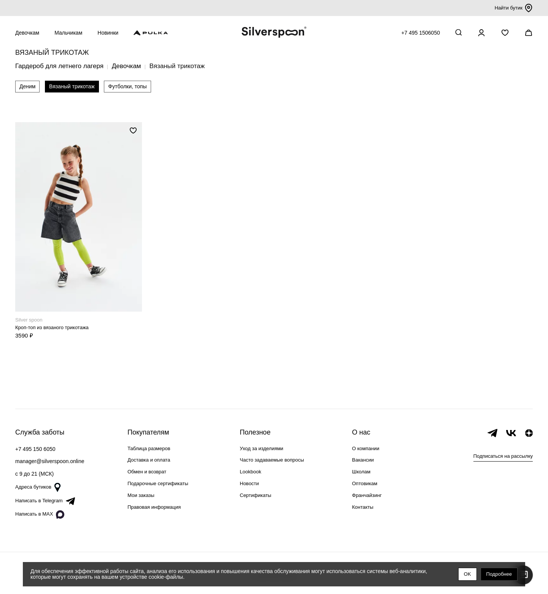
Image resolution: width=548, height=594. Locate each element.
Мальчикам (68, 33)
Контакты (362, 507)
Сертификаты (255, 495)
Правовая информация (154, 507)
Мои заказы (141, 495)
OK (467, 574)
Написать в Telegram (45, 501)
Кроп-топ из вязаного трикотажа (52, 327)
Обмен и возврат (146, 472)
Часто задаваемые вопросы (272, 460)
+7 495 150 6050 (35, 449)
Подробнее (499, 574)
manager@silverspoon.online (49, 461)
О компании (365, 448)
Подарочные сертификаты (157, 483)
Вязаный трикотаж (72, 86)
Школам (361, 472)
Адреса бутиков (38, 487)
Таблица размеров (148, 448)
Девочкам (27, 33)
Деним (27, 86)
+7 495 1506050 (420, 33)
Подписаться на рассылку (503, 456)
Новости (249, 483)
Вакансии (363, 460)
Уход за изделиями (261, 448)
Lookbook (250, 472)
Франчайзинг (367, 495)
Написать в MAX (39, 514)
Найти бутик (514, 8)
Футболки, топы (127, 86)
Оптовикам (365, 483)
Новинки (107, 33)
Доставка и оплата (148, 460)
